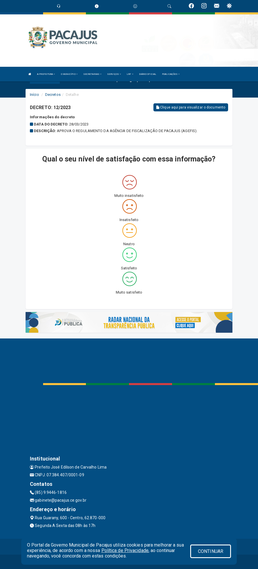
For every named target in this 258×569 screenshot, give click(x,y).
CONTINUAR (210, 551)
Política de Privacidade (125, 550)
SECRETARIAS (92, 74)
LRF (130, 74)
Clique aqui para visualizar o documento (190, 107)
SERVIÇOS (114, 74)
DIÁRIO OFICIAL (147, 74)
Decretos (53, 94)
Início (34, 94)
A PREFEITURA (46, 74)
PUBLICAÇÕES (171, 74)
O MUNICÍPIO (69, 74)
